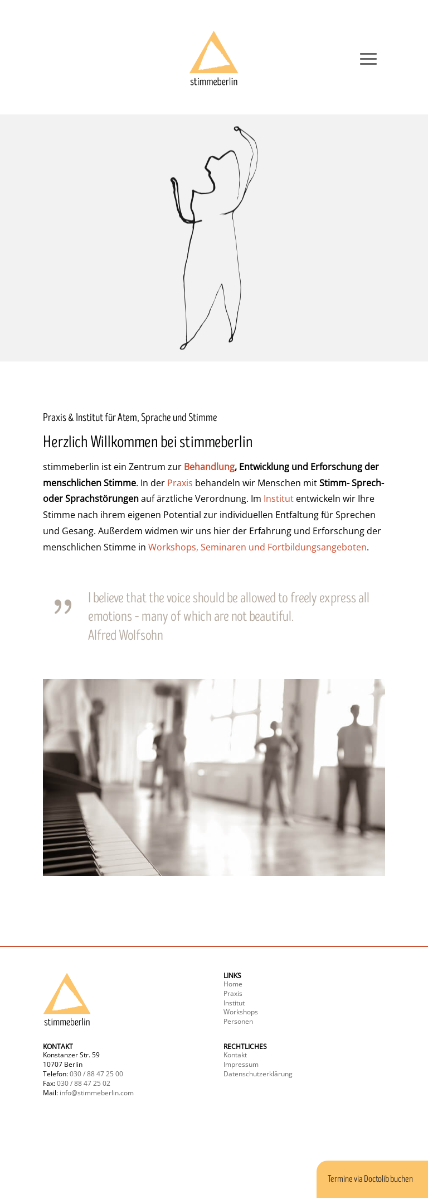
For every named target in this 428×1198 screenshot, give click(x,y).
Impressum (241, 1064)
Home (232, 984)
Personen (238, 1021)
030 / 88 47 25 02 (83, 1083)
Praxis (180, 483)
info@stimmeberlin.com (97, 1093)
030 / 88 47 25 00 (96, 1074)
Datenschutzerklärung (258, 1074)
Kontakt (235, 1055)
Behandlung (209, 467)
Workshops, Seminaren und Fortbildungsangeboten (257, 547)
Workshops (240, 1012)
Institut (279, 498)
